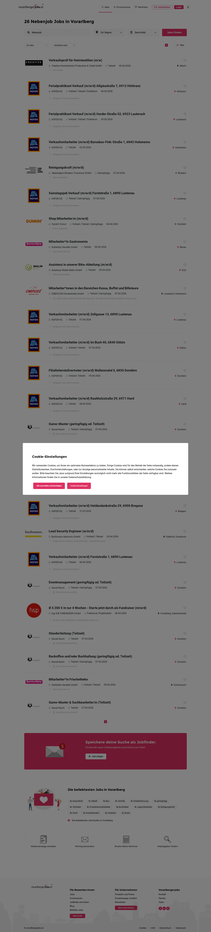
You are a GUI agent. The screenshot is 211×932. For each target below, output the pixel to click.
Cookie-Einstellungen (79, 486)
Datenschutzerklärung (79, 477)
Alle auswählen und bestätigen (49, 486)
